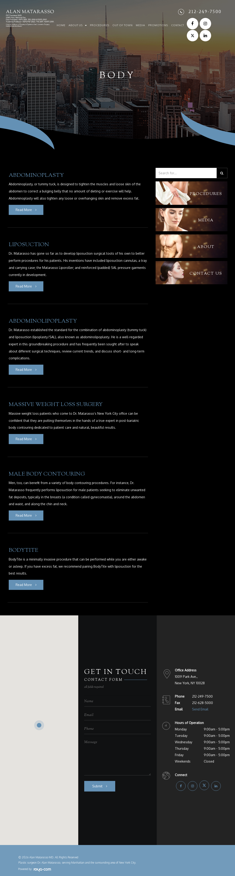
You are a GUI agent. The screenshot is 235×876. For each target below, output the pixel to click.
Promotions (158, 25)
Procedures (99, 25)
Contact (177, 25)
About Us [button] (78, 25)
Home (61, 25)
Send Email (200, 703)
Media (140, 25)
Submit (97, 780)
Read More (24, 209)
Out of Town (122, 25)
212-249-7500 (204, 11)
